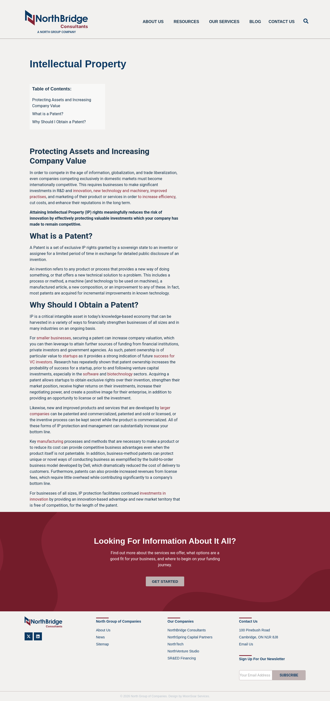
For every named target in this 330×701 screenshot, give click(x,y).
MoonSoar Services (196, 696)
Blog (255, 22)
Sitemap (102, 644)
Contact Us (282, 22)
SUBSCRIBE (289, 675)
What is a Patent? (47, 113)
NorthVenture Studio (183, 651)
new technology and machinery (121, 190)
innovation (82, 190)
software (91, 374)
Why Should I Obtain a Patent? (59, 121)
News (100, 637)
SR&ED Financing (182, 658)
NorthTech (176, 644)
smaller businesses (54, 338)
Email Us (246, 644)
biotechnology (120, 374)
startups (70, 356)
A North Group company (56, 32)
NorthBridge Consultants (187, 630)
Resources (188, 21)
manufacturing (50, 441)
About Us (154, 21)
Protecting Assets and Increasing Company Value (61, 102)
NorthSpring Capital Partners (190, 637)
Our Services (225, 21)
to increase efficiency (156, 196)
